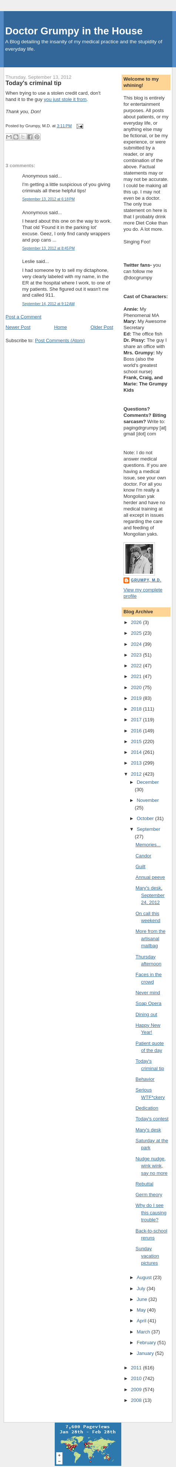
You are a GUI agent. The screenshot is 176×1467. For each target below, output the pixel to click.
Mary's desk (148, 1130)
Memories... (147, 844)
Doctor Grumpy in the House (74, 31)
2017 (137, 719)
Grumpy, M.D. (146, 580)
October (146, 818)
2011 (137, 1367)
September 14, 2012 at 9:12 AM (48, 304)
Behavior (144, 1079)
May (142, 1310)
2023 (137, 655)
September (148, 829)
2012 (137, 774)
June (143, 1299)
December (148, 782)
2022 (137, 665)
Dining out (146, 1014)
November (148, 800)
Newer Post (18, 327)
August (145, 1277)
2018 (137, 709)
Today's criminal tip (33, 83)
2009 (137, 1389)
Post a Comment (23, 317)
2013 (137, 763)
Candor (143, 856)
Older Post (102, 327)
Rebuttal (144, 1184)
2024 (137, 644)
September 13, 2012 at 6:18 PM (48, 199)
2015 (137, 741)
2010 (137, 1378)
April (142, 1320)
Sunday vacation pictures (147, 1256)
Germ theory (148, 1194)
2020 (137, 687)
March (144, 1332)
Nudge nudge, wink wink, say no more (151, 1166)
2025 (137, 633)
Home (60, 327)
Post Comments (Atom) (60, 340)
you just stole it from (65, 99)
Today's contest (151, 1119)
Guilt (140, 866)
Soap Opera (148, 1003)
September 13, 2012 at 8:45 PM (48, 248)
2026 (137, 622)
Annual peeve (150, 877)
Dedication (146, 1108)
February (147, 1342)
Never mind (147, 992)
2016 (137, 731)
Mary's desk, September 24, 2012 (150, 895)
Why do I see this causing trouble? (150, 1212)
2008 (137, 1400)
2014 (137, 752)
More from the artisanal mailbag (150, 938)
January (146, 1353)
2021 (137, 676)
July (142, 1288)
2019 (137, 698)
